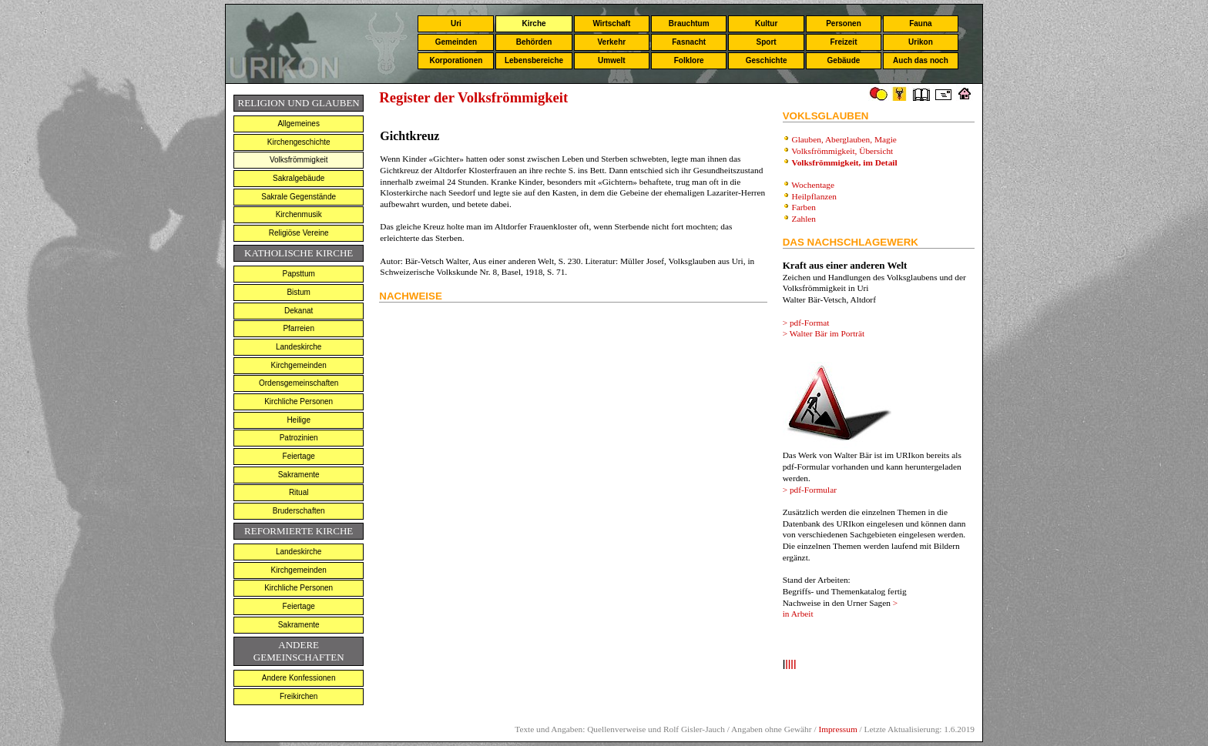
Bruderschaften (299, 511)
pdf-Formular (813, 489)
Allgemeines (298, 123)
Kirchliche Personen (298, 401)
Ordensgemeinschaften (298, 383)
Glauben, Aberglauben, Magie (844, 139)
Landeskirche (298, 347)
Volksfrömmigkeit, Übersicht (843, 151)
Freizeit (843, 42)
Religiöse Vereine (299, 233)
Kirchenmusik (299, 214)
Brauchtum (689, 23)
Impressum (837, 729)
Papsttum (299, 273)
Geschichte (766, 60)
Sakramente (299, 474)
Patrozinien (299, 437)
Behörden (534, 42)
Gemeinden (456, 42)
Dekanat (298, 310)
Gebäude (844, 60)
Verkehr (611, 42)
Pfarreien (298, 328)
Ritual (299, 492)
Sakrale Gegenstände (298, 196)
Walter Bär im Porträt (827, 333)
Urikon (920, 42)
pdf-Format (810, 322)
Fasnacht (689, 42)
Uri (456, 23)
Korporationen (455, 60)
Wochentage (812, 184)
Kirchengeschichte (299, 142)
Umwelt (612, 60)
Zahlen (804, 218)
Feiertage (299, 456)
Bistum (298, 292)
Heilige (298, 420)
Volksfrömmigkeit (299, 160)
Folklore (689, 60)
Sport (767, 42)
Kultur (766, 23)
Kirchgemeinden (299, 365)
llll (790, 664)
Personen (843, 23)
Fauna (920, 23)
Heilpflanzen (814, 196)
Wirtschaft (611, 23)
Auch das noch (920, 60)
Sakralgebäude (298, 178)
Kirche (533, 23)
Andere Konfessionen (299, 678)
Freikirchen (298, 696)
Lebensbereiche (534, 60)
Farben (804, 207)
